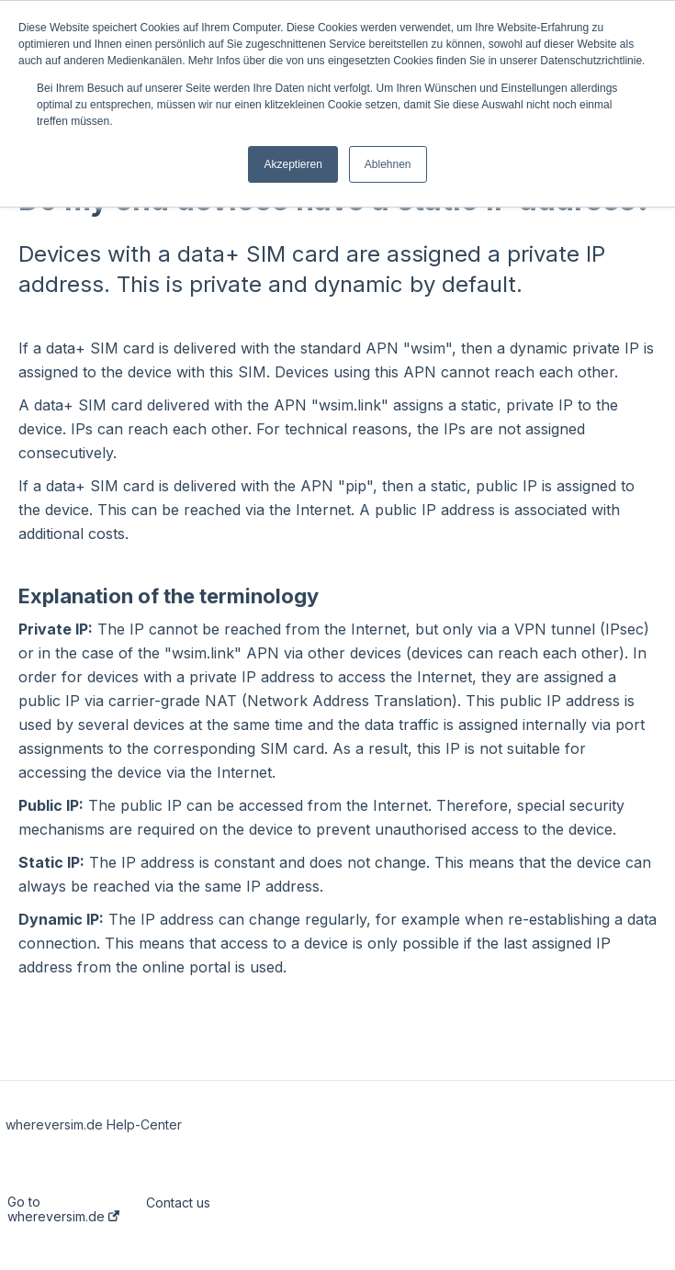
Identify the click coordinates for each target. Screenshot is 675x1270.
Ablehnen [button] (388, 164)
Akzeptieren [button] (292, 164)
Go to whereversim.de (63, 1209)
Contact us (178, 1203)
